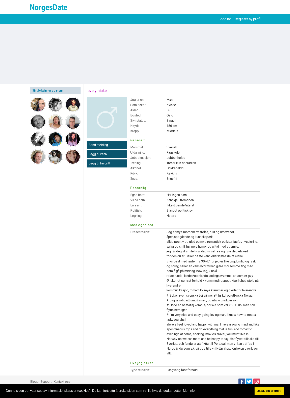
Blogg (34, 382)
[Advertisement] (145, 54)
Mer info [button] (189, 390)
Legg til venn (98, 154)
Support (46, 382)
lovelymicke (97, 91)
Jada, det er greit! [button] (269, 390)
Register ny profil (248, 19)
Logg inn (225, 19)
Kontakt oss (62, 382)
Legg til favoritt (99, 163)
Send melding (98, 145)
